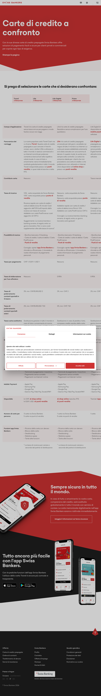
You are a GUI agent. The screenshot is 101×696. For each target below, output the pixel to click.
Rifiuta (21, 365)
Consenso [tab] (21, 334)
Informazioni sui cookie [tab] (82, 334)
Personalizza (50, 365)
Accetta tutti (80, 365)
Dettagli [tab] (52, 334)
